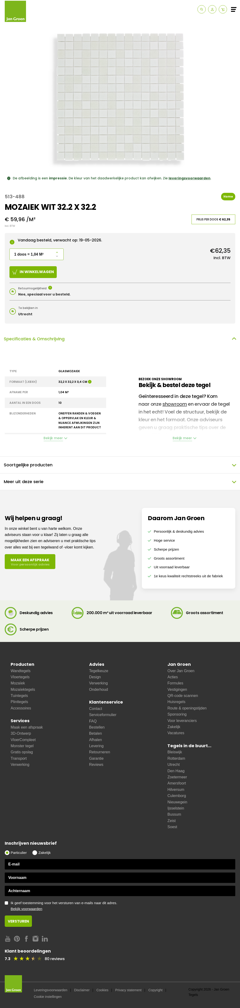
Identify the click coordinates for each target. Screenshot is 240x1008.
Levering (96, 746)
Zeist (171, 821)
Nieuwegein (177, 802)
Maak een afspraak (27, 727)
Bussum (174, 814)
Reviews (96, 765)
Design (95, 677)
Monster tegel (22, 746)
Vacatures (175, 733)
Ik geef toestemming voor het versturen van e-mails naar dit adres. (123, 906)
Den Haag (175, 771)
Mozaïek (18, 683)
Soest (172, 827)
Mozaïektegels (23, 689)
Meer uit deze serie (120, 481)
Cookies (102, 990)
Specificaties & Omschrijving (120, 338)
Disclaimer (82, 990)
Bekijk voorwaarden (26, 909)
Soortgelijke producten (120, 464)
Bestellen (97, 727)
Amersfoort (176, 783)
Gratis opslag (22, 752)
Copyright (155, 990)
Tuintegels (19, 696)
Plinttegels (19, 702)
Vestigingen (177, 689)
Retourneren (99, 752)
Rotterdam (176, 758)
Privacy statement (128, 990)
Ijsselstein (175, 808)
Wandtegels (21, 671)
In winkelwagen (33, 271)
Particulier (19, 853)
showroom (174, 404)
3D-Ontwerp (21, 733)
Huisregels (176, 702)
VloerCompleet (23, 740)
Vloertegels (20, 677)
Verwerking (20, 765)
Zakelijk (173, 727)
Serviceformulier (103, 715)
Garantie (96, 758)
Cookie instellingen (48, 997)
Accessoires (21, 708)
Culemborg (176, 796)
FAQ (93, 721)
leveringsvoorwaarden (189, 178)
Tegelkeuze (98, 671)
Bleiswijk (174, 752)
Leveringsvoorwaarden (50, 990)
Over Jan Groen (180, 671)
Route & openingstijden (186, 708)
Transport (19, 758)
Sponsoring (177, 714)
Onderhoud (98, 689)
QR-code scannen (182, 696)
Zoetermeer (177, 777)
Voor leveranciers (182, 721)
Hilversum (175, 790)
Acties (172, 677)
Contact (95, 709)
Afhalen (95, 740)
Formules (175, 683)
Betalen (95, 733)
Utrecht (173, 765)
